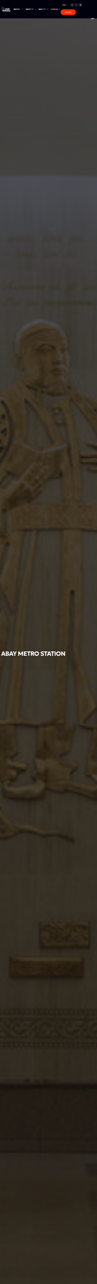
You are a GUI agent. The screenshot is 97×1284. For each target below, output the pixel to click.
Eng (64, 5)
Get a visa (68, 12)
